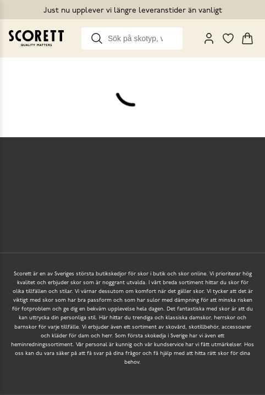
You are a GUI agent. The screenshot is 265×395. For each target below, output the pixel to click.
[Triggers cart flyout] (247, 38)
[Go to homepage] (36, 38)
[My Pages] (209, 38)
